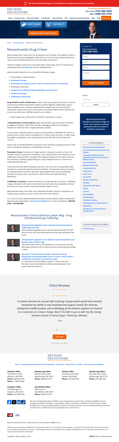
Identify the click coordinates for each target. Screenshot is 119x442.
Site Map (79, 364)
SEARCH (95, 105)
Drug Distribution (89, 168)
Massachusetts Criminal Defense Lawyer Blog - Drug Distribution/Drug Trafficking (41, 217)
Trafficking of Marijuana (21, 97)
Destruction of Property (91, 186)
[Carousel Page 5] (65, 330)
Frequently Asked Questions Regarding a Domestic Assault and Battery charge (95, 157)
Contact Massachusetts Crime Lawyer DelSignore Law (99, 11)
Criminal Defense (96, 143)
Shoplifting (87, 206)
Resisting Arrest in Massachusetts (95, 203)
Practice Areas (19, 18)
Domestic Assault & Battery (79, 18)
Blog (98, 18)
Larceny (86, 191)
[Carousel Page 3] (59, 330)
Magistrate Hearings (90, 165)
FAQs (93, 18)
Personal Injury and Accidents (95, 224)
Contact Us (106, 18)
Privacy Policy (70, 364)
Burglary (86, 183)
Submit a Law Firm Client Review (59, 343)
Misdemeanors (88, 197)
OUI (66, 18)
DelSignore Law (25, 436)
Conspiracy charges (19, 93)
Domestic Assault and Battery (94, 147)
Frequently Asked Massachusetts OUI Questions (37, 364)
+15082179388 (18, 381)
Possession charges (19, 80)
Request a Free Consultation (43, 33)
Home (10, 18)
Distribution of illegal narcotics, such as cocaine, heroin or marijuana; (39, 83)
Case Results (45, 18)
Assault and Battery (90, 180)
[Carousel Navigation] (59, 330)
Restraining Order (89, 162)
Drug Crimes (87, 171)
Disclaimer (60, 364)
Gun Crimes (87, 174)
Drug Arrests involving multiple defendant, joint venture (34, 90)
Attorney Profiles (33, 18)
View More (59, 337)
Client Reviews (57, 18)
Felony (85, 189)
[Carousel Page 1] (54, 330)
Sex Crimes (87, 177)
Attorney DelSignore (40, 201)
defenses (29, 67)
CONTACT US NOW (96, 83)
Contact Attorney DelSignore (93, 364)
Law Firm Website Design (100, 436)
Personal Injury (88, 229)
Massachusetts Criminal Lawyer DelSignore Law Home (19, 11)
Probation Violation (90, 200)
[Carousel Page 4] (62, 330)
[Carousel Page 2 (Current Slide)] (56, 330)
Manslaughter (88, 194)
